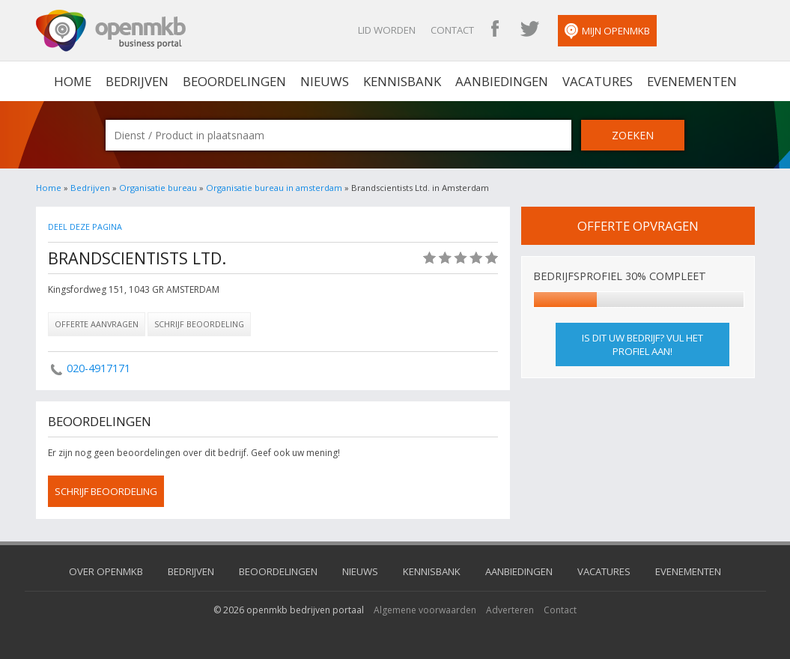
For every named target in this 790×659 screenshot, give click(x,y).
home (72, 81)
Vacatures (597, 81)
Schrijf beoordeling (199, 324)
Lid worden (387, 30)
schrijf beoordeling (106, 491)
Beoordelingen (234, 81)
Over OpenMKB (106, 571)
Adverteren (510, 610)
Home (48, 187)
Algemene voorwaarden (425, 610)
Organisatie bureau (158, 187)
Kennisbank (402, 81)
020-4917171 (98, 368)
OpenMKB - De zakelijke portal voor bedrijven (111, 31)
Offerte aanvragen (97, 324)
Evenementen (692, 81)
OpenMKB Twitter (529, 30)
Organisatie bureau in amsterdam (274, 187)
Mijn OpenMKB (607, 31)
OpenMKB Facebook (494, 30)
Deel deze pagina (85, 226)
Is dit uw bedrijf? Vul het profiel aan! (642, 344)
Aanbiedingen (501, 81)
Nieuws (324, 81)
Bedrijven (137, 81)
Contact (452, 30)
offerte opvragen (638, 225)
